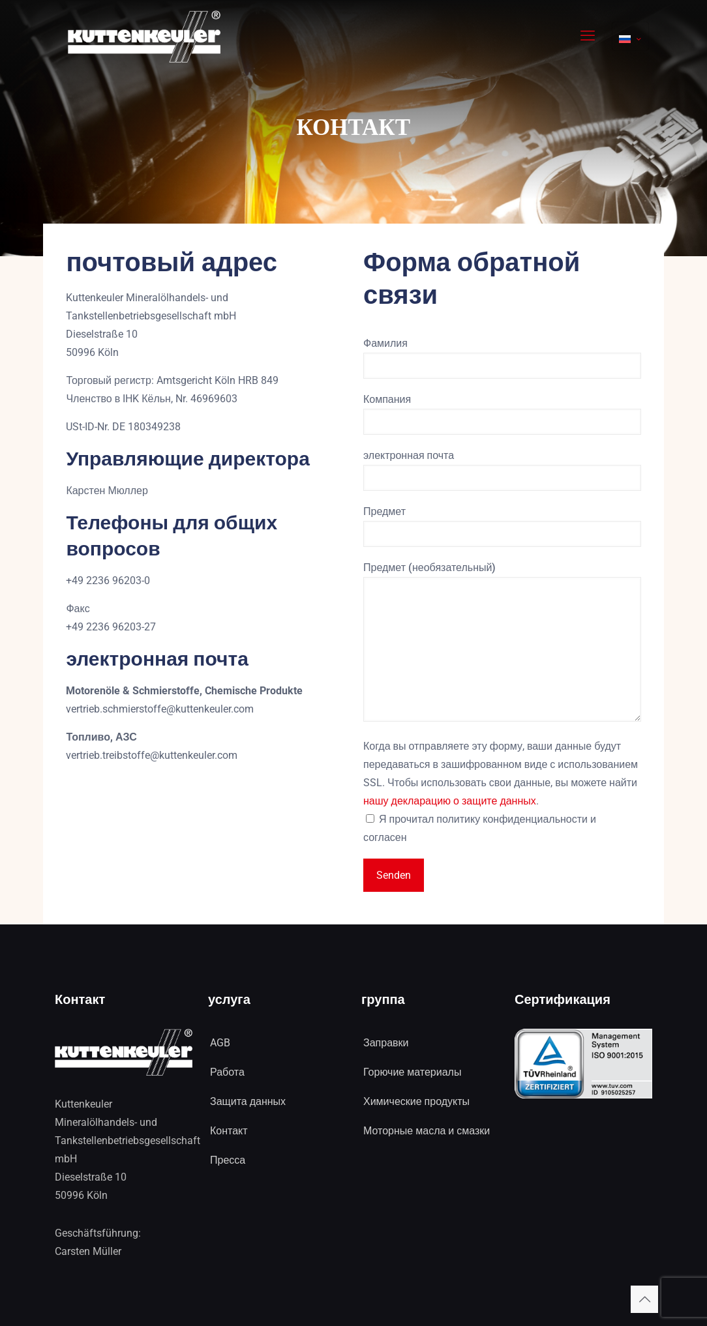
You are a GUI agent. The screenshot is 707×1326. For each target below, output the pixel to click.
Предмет (502, 526)
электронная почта (502, 470)
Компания (502, 414)
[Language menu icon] (630, 36)
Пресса (227, 1160)
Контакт (229, 1131)
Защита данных (248, 1101)
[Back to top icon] (644, 1299)
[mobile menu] (588, 36)
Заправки (385, 1043)
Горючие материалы (412, 1072)
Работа (227, 1072)
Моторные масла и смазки (426, 1131)
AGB (220, 1043)
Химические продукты (416, 1101)
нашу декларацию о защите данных (449, 801)
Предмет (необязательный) (502, 641)
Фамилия (502, 358)
